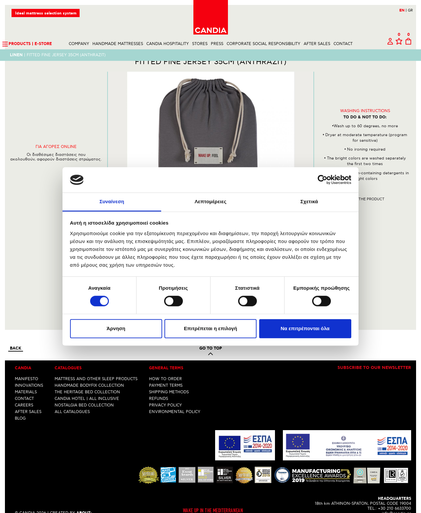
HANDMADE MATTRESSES (117, 44)
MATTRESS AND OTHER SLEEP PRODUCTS (96, 366)
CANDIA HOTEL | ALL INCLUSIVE (87, 386)
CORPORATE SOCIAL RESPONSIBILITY (263, 44)
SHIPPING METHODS (169, 379)
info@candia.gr (396, 500)
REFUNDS (158, 386)
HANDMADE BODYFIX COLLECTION (89, 373)
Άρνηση (116, 328)
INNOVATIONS (29, 373)
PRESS (217, 44)
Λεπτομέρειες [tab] (211, 201)
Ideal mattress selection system (46, 13)
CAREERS (24, 392)
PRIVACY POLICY (165, 392)
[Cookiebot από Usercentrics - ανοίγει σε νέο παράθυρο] (322, 180)
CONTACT (343, 44)
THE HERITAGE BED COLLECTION (87, 379)
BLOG (20, 405)
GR (410, 10)
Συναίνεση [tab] (111, 201)
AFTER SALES (317, 44)
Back (15, 335)
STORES (200, 44)
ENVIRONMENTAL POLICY (174, 399)
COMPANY (79, 44)
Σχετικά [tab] (309, 201)
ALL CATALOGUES (72, 399)
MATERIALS (26, 379)
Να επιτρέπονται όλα (305, 328)
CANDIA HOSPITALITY (167, 44)
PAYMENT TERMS (166, 373)
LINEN (16, 55)
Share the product (364, 210)
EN (403, 10)
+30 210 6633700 (394, 495)
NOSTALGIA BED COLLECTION (84, 392)
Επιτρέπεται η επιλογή (210, 328)
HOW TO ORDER (165, 366)
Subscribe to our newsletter (374, 355)
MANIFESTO (26, 366)
